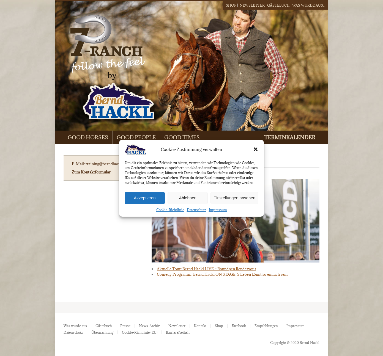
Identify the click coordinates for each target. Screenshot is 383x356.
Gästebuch (278, 5)
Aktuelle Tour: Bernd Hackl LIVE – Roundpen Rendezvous (206, 268)
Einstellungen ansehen (234, 197)
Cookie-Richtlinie (170, 210)
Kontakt (200, 326)
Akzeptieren (144, 197)
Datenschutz (196, 210)
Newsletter (252, 5)
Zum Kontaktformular (91, 172)
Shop (231, 5)
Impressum (218, 210)
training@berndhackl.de (106, 163)
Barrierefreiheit (178, 332)
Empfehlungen (266, 326)
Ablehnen (187, 197)
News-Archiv (149, 326)
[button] (255, 149)
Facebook (239, 326)
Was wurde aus (75, 326)
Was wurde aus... (308, 5)
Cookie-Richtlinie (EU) (139, 332)
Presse (125, 326)
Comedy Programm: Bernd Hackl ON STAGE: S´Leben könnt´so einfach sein (222, 274)
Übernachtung (102, 332)
